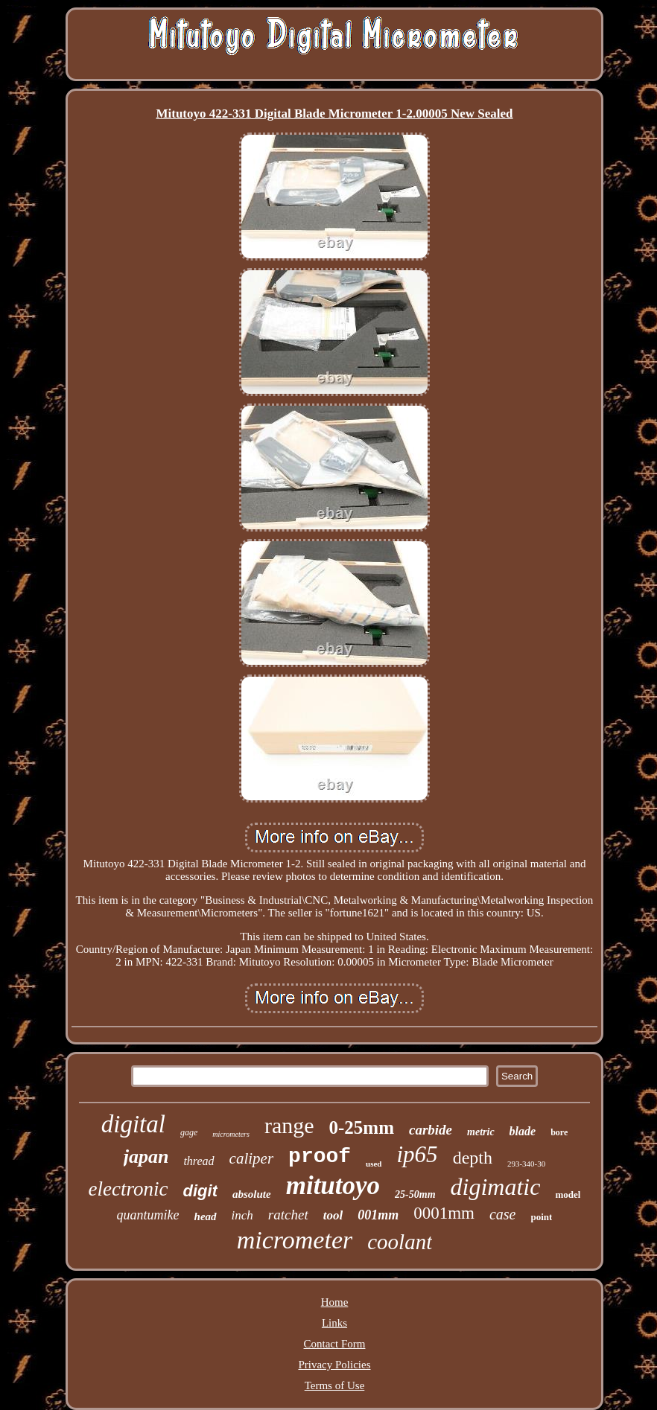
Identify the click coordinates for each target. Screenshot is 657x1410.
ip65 (417, 1154)
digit (200, 1190)
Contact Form (335, 1344)
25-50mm (415, 1194)
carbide (430, 1130)
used (373, 1163)
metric (481, 1132)
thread (198, 1161)
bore (559, 1132)
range (289, 1125)
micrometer (294, 1240)
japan (146, 1156)
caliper (251, 1158)
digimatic (496, 1186)
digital (133, 1124)
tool (333, 1215)
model (567, 1194)
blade (523, 1131)
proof (319, 1156)
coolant (399, 1242)
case (502, 1214)
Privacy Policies (334, 1365)
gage (188, 1132)
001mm (378, 1215)
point (541, 1216)
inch (242, 1215)
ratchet (288, 1214)
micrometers (231, 1134)
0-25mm (361, 1127)
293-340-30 (526, 1163)
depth (472, 1157)
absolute (251, 1194)
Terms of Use (335, 1385)
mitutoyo (333, 1185)
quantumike (148, 1215)
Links (334, 1323)
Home (335, 1302)
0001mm (444, 1213)
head (205, 1216)
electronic (128, 1189)
